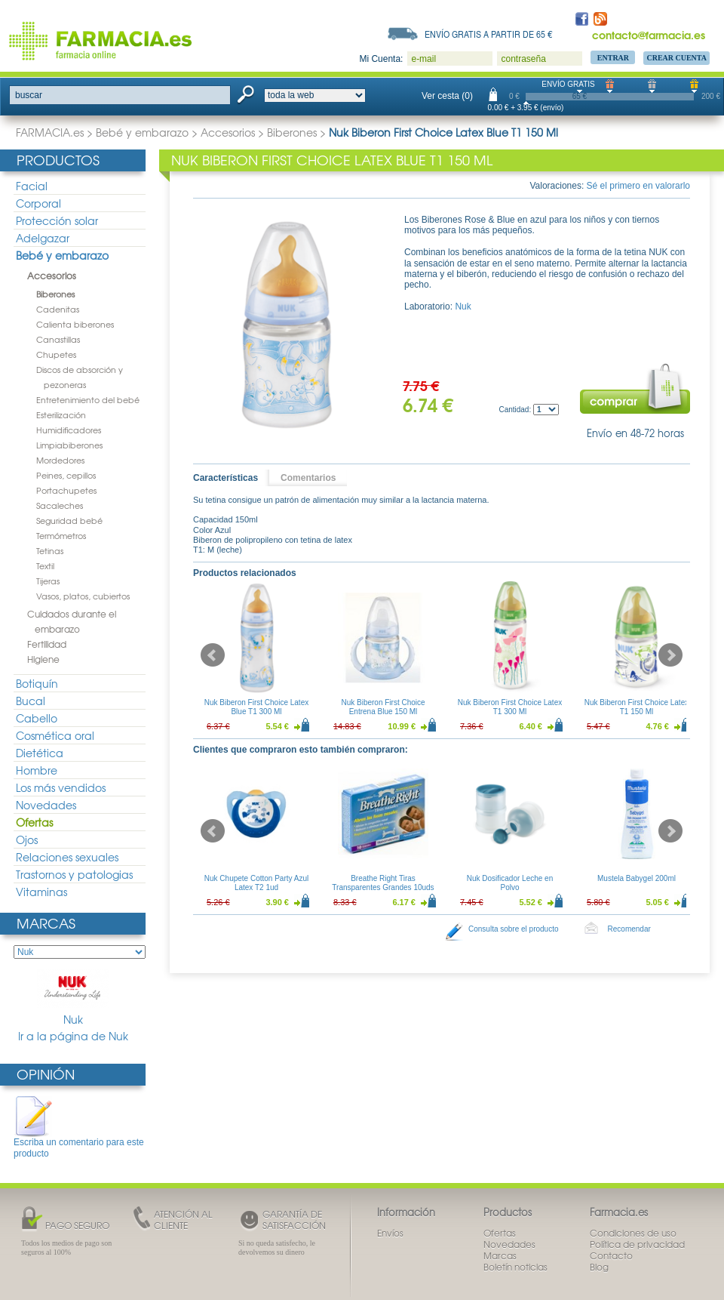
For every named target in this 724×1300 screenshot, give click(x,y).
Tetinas (49, 550)
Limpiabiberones (69, 445)
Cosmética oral (55, 735)
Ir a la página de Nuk (73, 1036)
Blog (599, 1267)
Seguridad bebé (69, 520)
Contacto (611, 1255)
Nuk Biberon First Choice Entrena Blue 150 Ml (383, 707)
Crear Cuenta (676, 58)
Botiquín (37, 683)
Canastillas (58, 339)
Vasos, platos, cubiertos (83, 596)
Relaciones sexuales (67, 856)
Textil (45, 565)
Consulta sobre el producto (513, 929)
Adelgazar (42, 237)
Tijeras (48, 581)
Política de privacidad (637, 1244)
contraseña (523, 59)
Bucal (30, 700)
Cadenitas (57, 309)
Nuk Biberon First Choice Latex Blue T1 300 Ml (256, 707)
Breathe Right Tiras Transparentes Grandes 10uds (383, 883)
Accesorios (228, 132)
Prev (213, 655)
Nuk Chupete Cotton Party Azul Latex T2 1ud (256, 883)
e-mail (423, 59)
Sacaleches (59, 505)
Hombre (36, 770)
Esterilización (61, 414)
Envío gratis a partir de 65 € (489, 34)
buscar (28, 95)
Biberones (292, 132)
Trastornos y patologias (74, 874)
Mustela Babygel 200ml (636, 878)
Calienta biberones (75, 324)
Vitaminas (41, 891)
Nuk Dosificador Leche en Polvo (510, 883)
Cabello (36, 717)
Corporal (38, 203)
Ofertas (34, 822)
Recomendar (629, 929)
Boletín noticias (515, 1267)
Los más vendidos (61, 787)
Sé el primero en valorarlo (638, 185)
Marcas (46, 923)
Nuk (73, 998)
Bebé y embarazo (142, 132)
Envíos (390, 1233)
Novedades (46, 804)
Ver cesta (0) (447, 96)
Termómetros (61, 535)
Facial (32, 185)
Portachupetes (66, 490)
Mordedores (60, 460)
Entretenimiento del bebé (88, 399)
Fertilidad (46, 644)
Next (670, 655)
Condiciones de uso (633, 1233)
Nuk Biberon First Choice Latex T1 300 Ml (510, 707)
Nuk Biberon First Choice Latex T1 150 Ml (636, 707)
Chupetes (56, 354)
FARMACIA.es (50, 132)
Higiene (43, 659)
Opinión (46, 1074)
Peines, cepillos (66, 475)
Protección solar (57, 220)
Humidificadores (68, 430)
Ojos (27, 839)
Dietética (39, 752)
